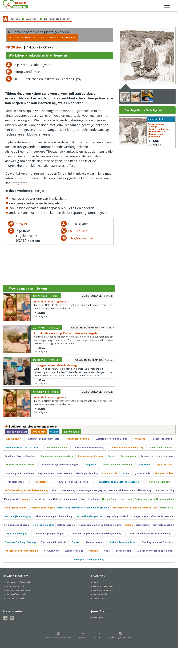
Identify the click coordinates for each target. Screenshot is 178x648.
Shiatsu (128, 525)
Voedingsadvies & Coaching (157, 542)
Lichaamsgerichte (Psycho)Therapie (97, 490)
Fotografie (144, 464)
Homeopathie (109, 473)
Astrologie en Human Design (111, 438)
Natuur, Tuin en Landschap (117, 499)
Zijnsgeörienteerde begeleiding (154, 550)
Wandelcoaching (74, 550)
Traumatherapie (95, 542)
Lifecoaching (144, 490)
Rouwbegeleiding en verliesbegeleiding (100, 525)
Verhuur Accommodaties (123, 542)
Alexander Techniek (78, 438)
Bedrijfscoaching (162, 438)
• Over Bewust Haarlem (16, 590)
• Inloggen (97, 617)
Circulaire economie (161, 447)
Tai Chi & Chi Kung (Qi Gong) (20, 542)
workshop (32, 19)
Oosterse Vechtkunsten (70, 507)
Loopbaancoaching (164, 490)
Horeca (126, 473)
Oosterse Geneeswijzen (42, 507)
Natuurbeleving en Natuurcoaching (154, 499)
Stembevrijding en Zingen (50, 533)
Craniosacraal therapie (90, 456)
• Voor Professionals (14, 594)
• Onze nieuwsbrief (13, 598)
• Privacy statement (102, 586)
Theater (75, 542)
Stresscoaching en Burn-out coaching (150, 533)
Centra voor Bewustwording (89, 447)
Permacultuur (166, 507)
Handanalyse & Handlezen (19, 473)
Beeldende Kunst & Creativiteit (23, 447)
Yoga (107, 550)
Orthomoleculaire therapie (126, 507)
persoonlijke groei (17, 431)
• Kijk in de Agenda (13, 586)
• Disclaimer (98, 598)
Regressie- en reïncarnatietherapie (153, 516)
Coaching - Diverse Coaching (20, 456)
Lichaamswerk (127, 490)
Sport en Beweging (17, 533)
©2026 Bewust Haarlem (58, 635)
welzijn (54, 431)
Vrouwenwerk (51, 550)
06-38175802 (77, 231)
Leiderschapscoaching (62, 490)
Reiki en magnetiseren (16, 525)
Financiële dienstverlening (117, 464)
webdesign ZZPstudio (120, 635)
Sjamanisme (142, 525)
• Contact (96, 582)
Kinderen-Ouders (164, 473)
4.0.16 (98, 635)
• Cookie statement (102, 590)
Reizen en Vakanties (43, 525)
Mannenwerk (11, 499)
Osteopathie (150, 507)
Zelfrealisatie (123, 550)
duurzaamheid (71, 431)
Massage (26, 499)
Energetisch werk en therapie (157, 456)
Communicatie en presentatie (57, 456)
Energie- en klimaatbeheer (20, 464)
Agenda (15, 19)
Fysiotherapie (164, 464)
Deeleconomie (128, 456)
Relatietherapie (66, 525)
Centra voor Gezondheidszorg (127, 447)
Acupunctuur (13, 438)
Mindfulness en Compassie (63, 499)
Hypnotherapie (142, 473)
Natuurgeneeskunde (15, 507)
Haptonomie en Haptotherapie (55, 473)
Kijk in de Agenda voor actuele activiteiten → (42, 37)
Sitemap (83, 635)
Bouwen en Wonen (57, 447)
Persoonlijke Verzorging (18, 516)
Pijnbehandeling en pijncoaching (54, 516)
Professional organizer (89, 516)
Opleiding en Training (57, 19)
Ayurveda (140, 438)
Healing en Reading (87, 473)
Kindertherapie (16, 482)
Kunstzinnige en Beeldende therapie (119, 482)
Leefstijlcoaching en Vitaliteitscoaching (26, 490)
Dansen (112, 456)
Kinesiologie (42, 482)
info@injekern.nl (80, 238)
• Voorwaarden (99, 594)
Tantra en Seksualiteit (53, 542)
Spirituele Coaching (163, 525)
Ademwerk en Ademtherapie (43, 438)
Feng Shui (90, 464)
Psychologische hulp (118, 516)
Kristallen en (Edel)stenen (73, 482)
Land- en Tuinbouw (159, 482)
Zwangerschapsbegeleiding (89, 559)
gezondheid (38, 431)
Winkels (93, 550)
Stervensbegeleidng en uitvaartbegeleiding (97, 533)
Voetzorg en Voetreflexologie (22, 550)
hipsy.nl (21, 224)
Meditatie (39, 499)
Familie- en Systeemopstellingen (60, 464)
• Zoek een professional (16, 582)
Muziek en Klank (90, 499)
